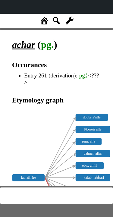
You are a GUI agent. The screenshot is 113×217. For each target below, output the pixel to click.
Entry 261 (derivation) (50, 75)
